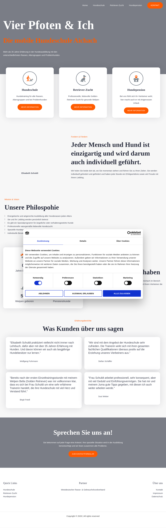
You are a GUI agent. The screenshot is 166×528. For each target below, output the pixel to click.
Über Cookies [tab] (122, 241)
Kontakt (159, 490)
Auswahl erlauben (83, 293)
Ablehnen (44, 293)
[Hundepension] (136, 78)
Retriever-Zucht (83, 89)
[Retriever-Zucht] (83, 78)
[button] (155, 5)
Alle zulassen (122, 293)
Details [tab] (83, 241)
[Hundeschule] (30, 78)
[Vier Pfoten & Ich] (6, 5)
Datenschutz (157, 497)
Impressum (158, 493)
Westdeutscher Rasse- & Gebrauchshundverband (83, 490)
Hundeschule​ (102, 5)
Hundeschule (30, 89)
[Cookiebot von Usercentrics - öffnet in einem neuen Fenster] (129, 233)
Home (89, 5)
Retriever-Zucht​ (119, 5)
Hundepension (136, 5)
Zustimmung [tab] (43, 241)
